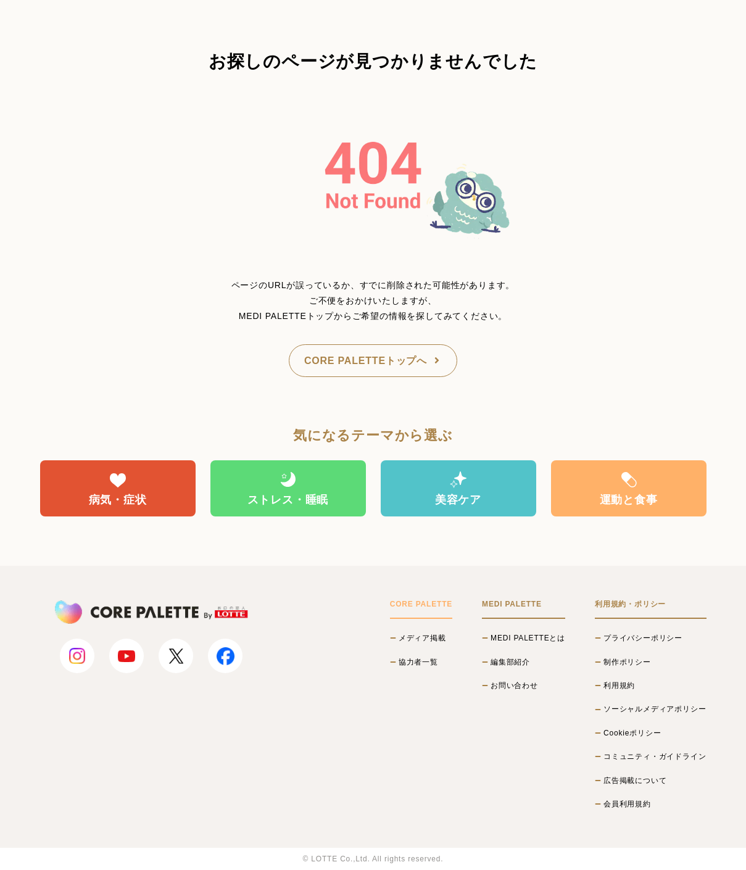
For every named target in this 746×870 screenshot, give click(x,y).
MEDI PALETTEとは (528, 638)
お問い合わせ (514, 685)
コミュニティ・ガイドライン (654, 756)
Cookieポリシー (632, 733)
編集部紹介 (510, 662)
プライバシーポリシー (642, 638)
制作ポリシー (627, 662)
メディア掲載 (422, 638)
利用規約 (619, 685)
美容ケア (458, 488)
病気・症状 (118, 488)
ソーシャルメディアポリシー (654, 709)
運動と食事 (629, 488)
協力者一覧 (418, 662)
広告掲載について (634, 780)
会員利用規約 (627, 804)
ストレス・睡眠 (288, 488)
